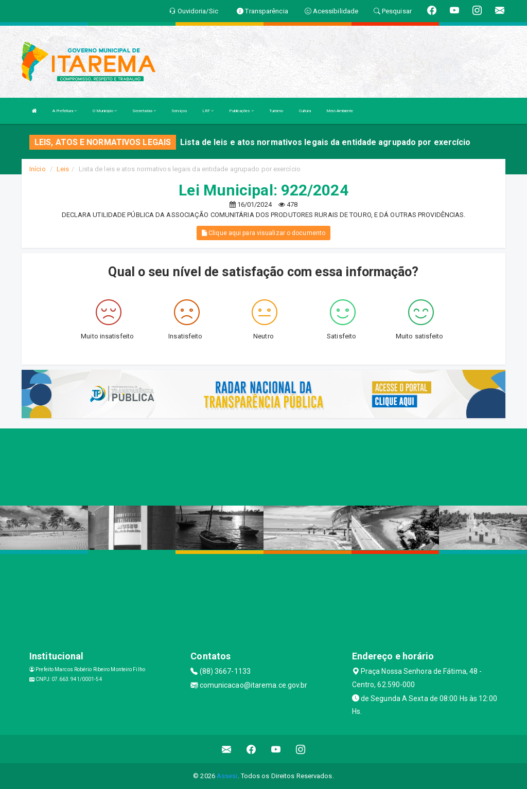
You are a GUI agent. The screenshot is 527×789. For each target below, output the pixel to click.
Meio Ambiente (339, 111)
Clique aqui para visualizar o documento (263, 233)
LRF (208, 111)
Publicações (241, 111)
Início (37, 169)
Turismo (276, 111)
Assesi (227, 776)
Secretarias (144, 111)
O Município (105, 111)
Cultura (305, 111)
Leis (63, 169)
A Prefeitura (64, 111)
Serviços (179, 111)
